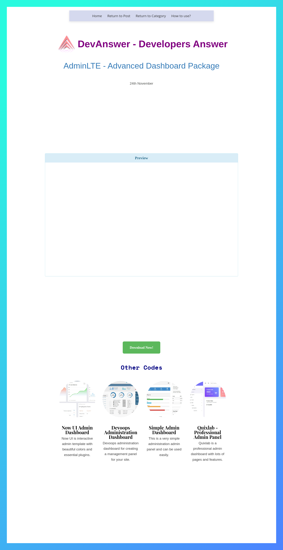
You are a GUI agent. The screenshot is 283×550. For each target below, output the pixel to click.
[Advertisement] (141, 114)
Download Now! (141, 347)
